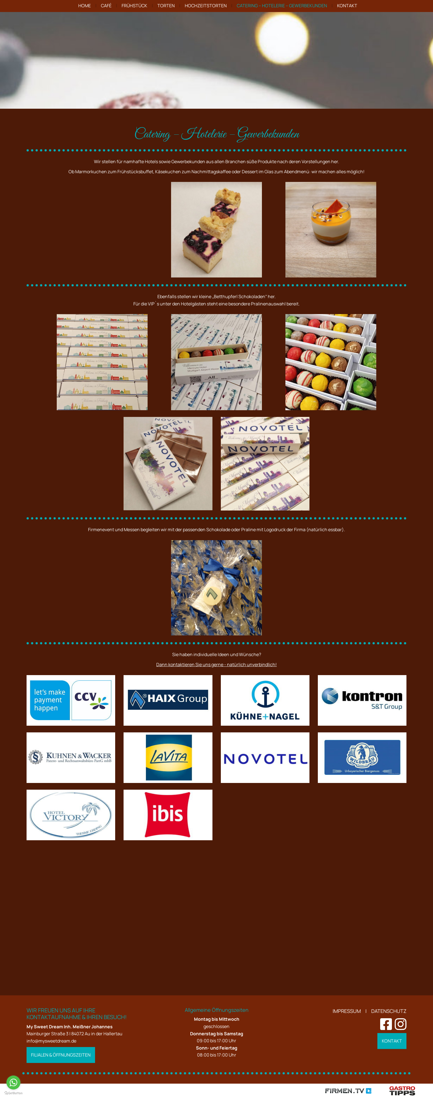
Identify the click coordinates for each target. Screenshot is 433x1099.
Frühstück (134, 6)
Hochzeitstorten (206, 6)
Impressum (347, 1011)
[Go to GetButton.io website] (13, 1093)
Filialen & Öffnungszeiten (61, 1055)
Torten (166, 6)
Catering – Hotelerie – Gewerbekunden (282, 6)
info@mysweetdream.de (51, 1041)
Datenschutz (388, 1011)
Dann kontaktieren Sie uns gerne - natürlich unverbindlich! (216, 795)
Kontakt (347, 6)
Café (106, 6)
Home (84, 6)
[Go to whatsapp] (13, 1082)
